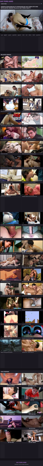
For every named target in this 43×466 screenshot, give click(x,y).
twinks (34, 35)
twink (23, 35)
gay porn (19, 35)
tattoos (30, 35)
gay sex (9, 35)
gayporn (5, 35)
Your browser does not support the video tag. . (21, 22)
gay (2, 35)
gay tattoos (38, 35)
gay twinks (14, 35)
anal (26, 35)
